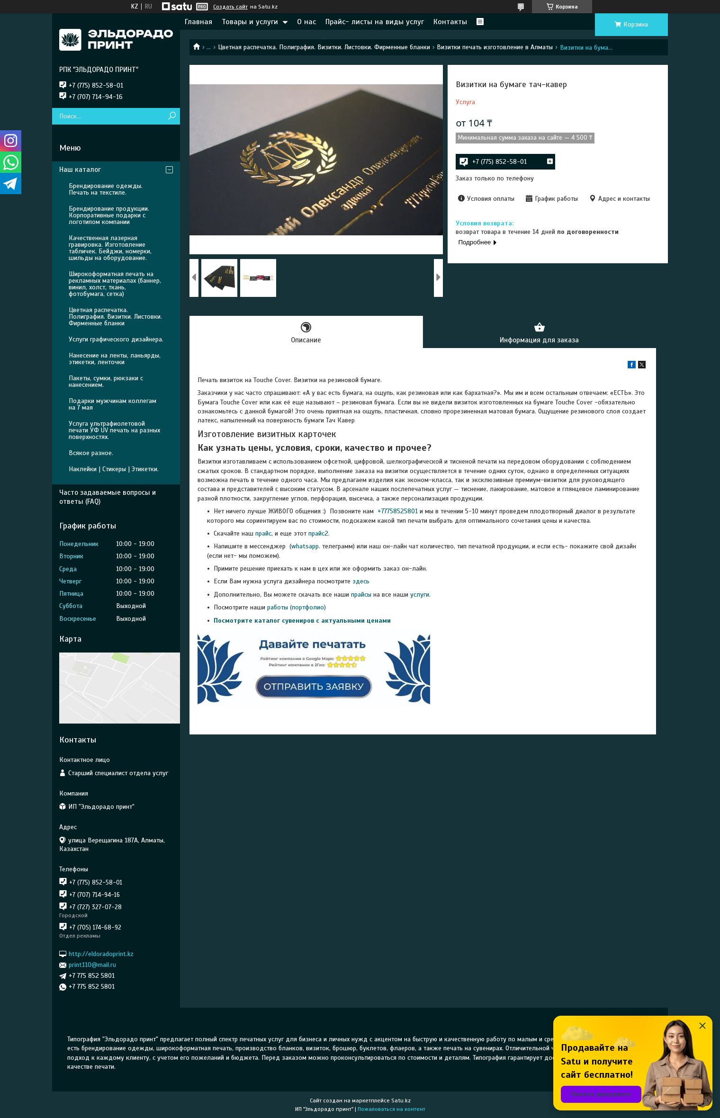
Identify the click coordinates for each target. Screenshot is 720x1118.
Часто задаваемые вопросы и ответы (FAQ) (107, 497)
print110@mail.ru (92, 965)
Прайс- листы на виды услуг (374, 22)
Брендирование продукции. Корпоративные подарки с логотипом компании (109, 215)
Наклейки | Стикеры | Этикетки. (114, 469)
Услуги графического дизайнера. (116, 339)
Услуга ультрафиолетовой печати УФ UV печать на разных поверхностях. (114, 430)
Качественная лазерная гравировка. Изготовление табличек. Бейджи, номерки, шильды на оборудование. (110, 248)
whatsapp (305, 546)
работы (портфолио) (296, 607)
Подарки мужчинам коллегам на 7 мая (112, 404)
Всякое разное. (91, 453)
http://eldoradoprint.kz (101, 954)
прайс (263, 533)
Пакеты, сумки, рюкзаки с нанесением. (106, 381)
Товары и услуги (250, 22)
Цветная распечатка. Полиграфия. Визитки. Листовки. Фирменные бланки (324, 47)
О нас (306, 22)
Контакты (450, 22)
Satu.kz (401, 1100)
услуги (419, 594)
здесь (360, 581)
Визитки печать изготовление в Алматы (495, 47)
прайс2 (318, 533)
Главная (198, 22)
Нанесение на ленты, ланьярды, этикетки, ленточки (115, 358)
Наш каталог (80, 169)
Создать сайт (230, 6)
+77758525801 (397, 511)
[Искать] (171, 116)
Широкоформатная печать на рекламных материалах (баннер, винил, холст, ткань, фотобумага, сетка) (115, 284)
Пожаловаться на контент (391, 1109)
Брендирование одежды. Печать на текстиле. (106, 189)
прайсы (362, 594)
